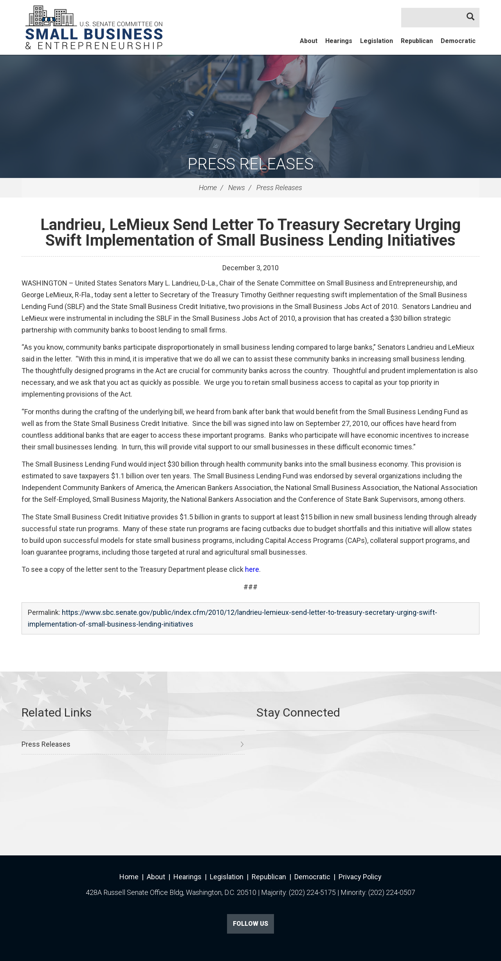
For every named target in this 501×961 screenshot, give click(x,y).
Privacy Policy (360, 877)
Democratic (458, 41)
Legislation (376, 41)
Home (208, 187)
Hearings (338, 41)
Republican (417, 41)
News (236, 187)
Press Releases (250, 164)
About (308, 41)
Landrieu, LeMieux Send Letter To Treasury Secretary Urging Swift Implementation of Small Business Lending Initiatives (250, 233)
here (252, 569)
